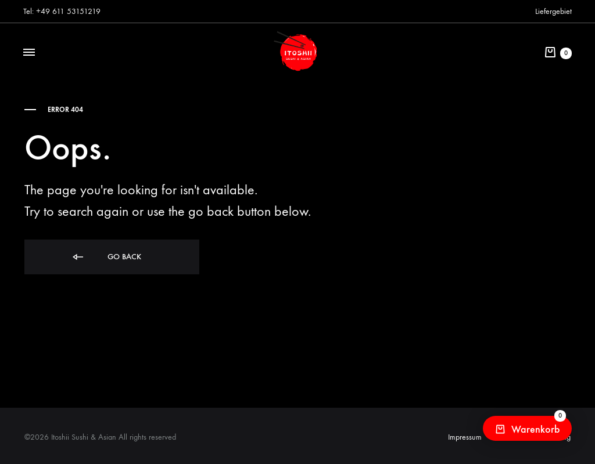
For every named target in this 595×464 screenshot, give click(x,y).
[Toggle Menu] (29, 52)
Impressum (465, 437)
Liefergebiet (553, 11)
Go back (106, 257)
